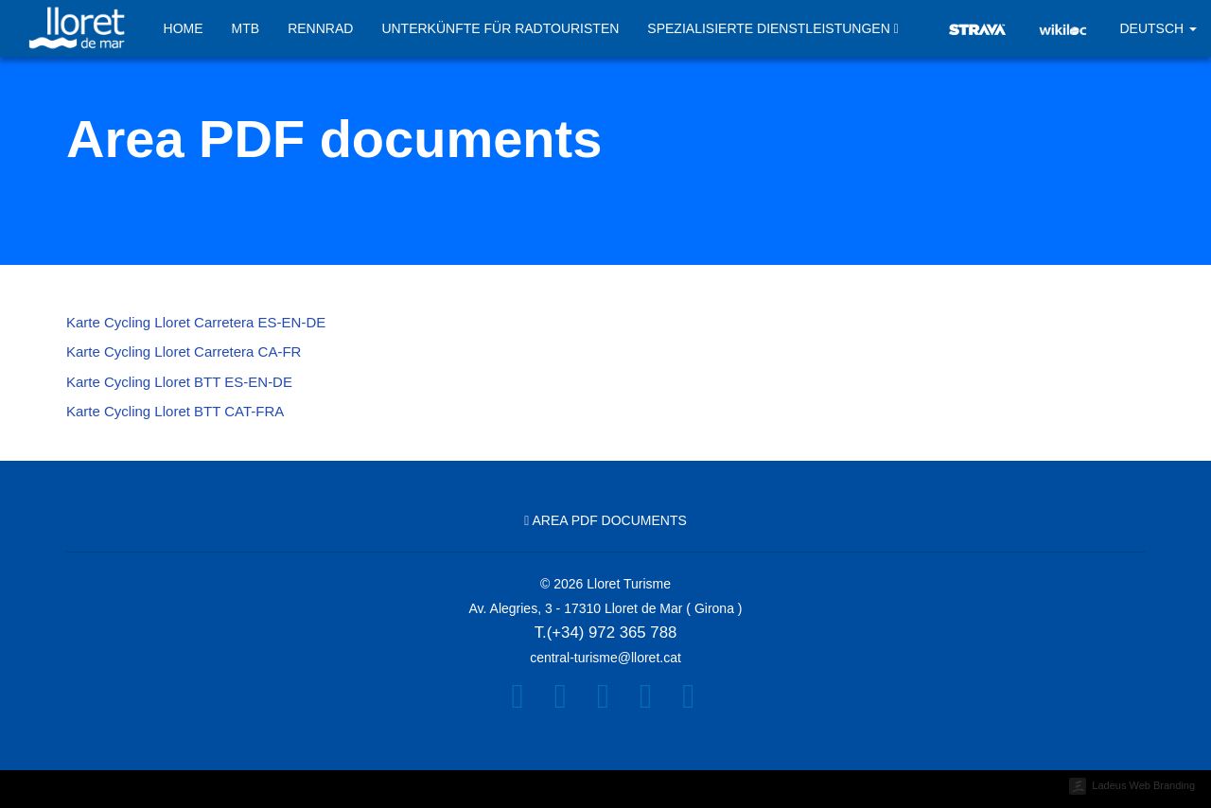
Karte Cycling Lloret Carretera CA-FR (183, 351)
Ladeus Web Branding (1143, 785)
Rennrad (320, 28)
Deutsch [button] (1158, 28)
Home (183, 28)
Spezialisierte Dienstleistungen (773, 29)
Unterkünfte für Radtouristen (500, 28)
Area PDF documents (605, 520)
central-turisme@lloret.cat (605, 657)
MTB (246, 28)
